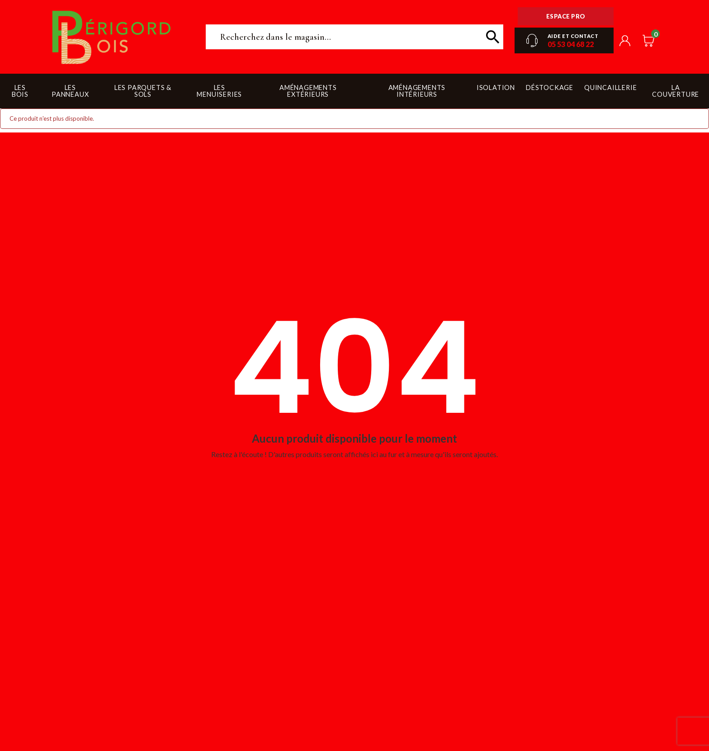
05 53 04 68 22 (571, 44)
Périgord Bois (111, 36)
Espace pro (566, 16)
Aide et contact (573, 36)
